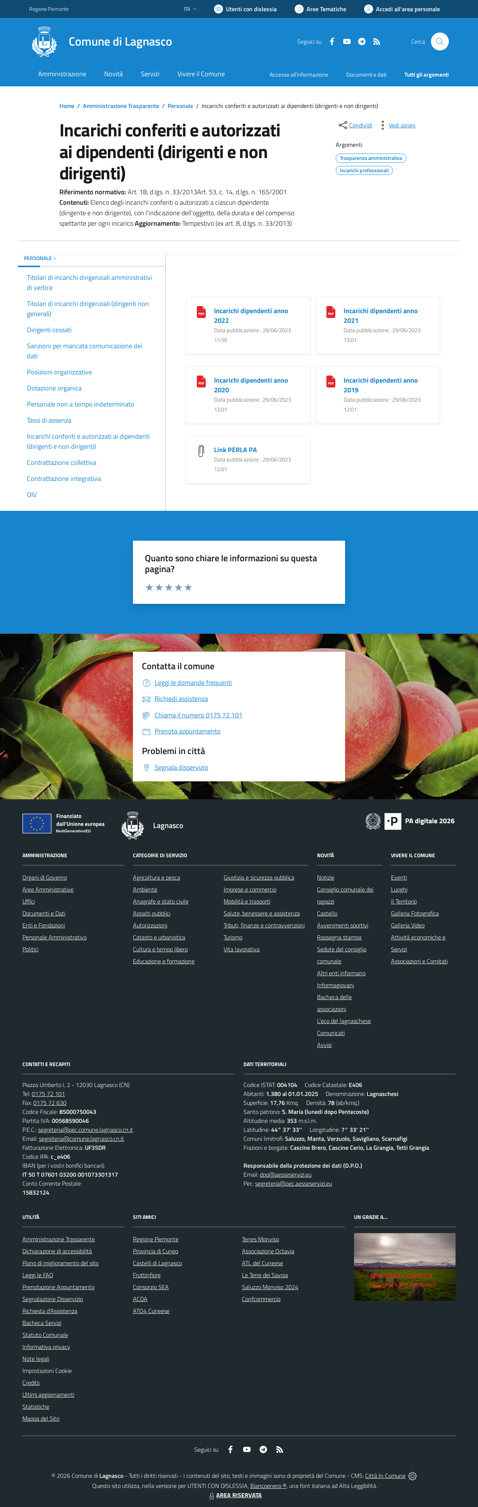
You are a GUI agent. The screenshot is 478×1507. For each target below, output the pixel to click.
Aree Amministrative (48, 889)
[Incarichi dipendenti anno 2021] (331, 311)
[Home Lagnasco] (100, 41)
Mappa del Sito (40, 1418)
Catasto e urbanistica (159, 937)
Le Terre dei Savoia (265, 1274)
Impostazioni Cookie (47, 1370)
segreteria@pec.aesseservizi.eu (293, 1183)
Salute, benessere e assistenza (262, 913)
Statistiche (35, 1406)
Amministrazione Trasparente (121, 105)
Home (66, 105)
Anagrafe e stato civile (161, 901)
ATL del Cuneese (262, 1263)
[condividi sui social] (355, 125)
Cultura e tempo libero (160, 949)
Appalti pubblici (151, 913)
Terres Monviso (260, 1239)
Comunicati (331, 1032)
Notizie (325, 877)
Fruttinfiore (147, 1274)
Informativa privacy (46, 1346)
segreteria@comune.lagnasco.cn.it (81, 1138)
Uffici (28, 901)
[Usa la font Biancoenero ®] (245, 9)
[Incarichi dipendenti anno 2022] (201, 311)
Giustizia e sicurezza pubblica (259, 877)
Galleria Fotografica (415, 913)
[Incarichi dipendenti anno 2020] (201, 381)
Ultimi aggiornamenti (48, 1394)
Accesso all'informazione (299, 74)
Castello (327, 913)
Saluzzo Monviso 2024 (270, 1286)
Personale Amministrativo (54, 937)
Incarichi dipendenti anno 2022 (251, 315)
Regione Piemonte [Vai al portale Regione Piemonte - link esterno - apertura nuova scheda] (49, 9)
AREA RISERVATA (234, 1495)
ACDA (140, 1298)
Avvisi (324, 1044)
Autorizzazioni (150, 925)
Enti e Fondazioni (43, 925)
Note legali (35, 1358)
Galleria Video (408, 925)
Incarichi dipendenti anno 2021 (381, 315)
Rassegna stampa (339, 937)
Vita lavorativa (242, 949)
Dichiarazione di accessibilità (57, 1251)
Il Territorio (404, 901)
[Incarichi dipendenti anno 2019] (331, 381)
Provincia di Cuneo (155, 1251)
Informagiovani (335, 985)
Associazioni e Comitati (419, 961)
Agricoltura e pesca (156, 877)
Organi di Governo (44, 877)
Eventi (399, 877)
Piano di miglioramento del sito (60, 1263)
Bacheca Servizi (41, 1322)
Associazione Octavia (268, 1251)
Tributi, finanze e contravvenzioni (264, 925)
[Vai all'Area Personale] (402, 9)
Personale (180, 105)
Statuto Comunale (45, 1334)
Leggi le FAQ (37, 1274)
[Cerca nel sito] (440, 41)
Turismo (233, 937)
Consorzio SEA (151, 1286)
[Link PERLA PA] (201, 450)
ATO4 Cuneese (151, 1310)
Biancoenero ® (268, 1485)
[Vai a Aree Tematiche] (320, 9)
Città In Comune (385, 1475)
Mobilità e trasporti (247, 901)
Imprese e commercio (250, 889)
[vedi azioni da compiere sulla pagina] (396, 125)
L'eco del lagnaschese (344, 1020)
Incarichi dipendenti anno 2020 (251, 385)
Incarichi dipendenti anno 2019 (381, 385)
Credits (31, 1382)
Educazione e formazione (164, 961)
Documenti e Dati (43, 913)
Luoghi (399, 889)
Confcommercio (261, 1298)
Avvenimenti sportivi (342, 925)
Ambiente (145, 889)
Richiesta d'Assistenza (49, 1310)
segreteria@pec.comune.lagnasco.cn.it (85, 1129)
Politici (30, 949)
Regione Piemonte (156, 1239)
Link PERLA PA (235, 450)
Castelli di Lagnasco (157, 1263)
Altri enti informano (341, 973)
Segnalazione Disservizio (52, 1298)
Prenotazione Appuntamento (58, 1286)
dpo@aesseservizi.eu (285, 1174)
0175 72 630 (49, 1102)
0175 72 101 (48, 1093)
